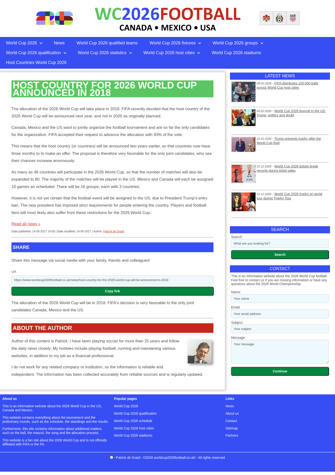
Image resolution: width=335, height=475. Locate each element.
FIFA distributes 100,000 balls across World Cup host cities (287, 85)
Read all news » (25, 224)
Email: (235, 307)
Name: (236, 292)
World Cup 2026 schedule (133, 421)
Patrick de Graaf (113, 231)
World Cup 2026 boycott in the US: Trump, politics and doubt (291, 113)
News (229, 406)
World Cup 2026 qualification (135, 413)
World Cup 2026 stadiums (133, 435)
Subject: (237, 322)
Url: (14, 272)
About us (232, 413)
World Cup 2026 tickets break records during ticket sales (287, 168)
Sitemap (231, 428)
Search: (237, 237)
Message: (238, 337)
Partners (231, 435)
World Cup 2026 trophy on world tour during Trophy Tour (289, 196)
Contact (231, 421)
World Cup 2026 (126, 406)
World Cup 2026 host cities (134, 428)
